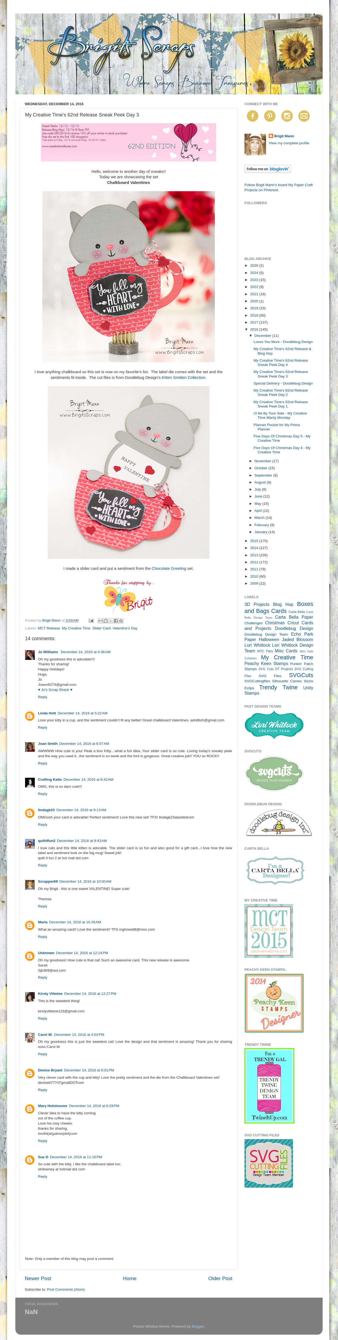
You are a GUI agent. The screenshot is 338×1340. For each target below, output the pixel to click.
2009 (254, 583)
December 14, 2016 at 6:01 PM (89, 1070)
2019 (254, 308)
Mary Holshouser (53, 1106)
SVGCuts (301, 675)
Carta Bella (296, 612)
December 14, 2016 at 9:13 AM (81, 810)
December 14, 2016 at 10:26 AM (75, 922)
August (260, 482)
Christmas (275, 622)
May (258, 504)
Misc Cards (286, 650)
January (261, 532)
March (259, 518)
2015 (254, 541)
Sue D (43, 1157)
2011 (254, 569)
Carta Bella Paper (294, 617)
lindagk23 (46, 810)
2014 (254, 548)
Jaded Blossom (297, 639)
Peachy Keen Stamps (266, 663)
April (258, 511)
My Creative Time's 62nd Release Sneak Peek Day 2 (281, 392)
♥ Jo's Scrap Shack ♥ (55, 690)
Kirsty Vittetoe (50, 994)
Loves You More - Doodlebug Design (283, 342)
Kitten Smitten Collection (183, 377)
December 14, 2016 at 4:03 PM (79, 1035)
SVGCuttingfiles (257, 681)
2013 (254, 555)
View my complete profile (289, 143)
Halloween (269, 639)
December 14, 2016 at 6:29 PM (94, 1106)
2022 (254, 287)
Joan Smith (48, 744)
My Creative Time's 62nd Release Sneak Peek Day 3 (281, 374)
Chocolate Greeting (169, 568)
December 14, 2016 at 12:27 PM (90, 994)
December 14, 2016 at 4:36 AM (86, 652)
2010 (254, 576)
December (263, 336)
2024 (254, 273)
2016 (254, 329)
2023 (254, 280)
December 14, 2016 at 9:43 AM (82, 841)
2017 (254, 322)
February (262, 525)
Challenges (253, 623)
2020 (254, 301)
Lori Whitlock (257, 645)
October (261, 468)
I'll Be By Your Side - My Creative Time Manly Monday (280, 415)
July (258, 489)
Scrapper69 (48, 881)
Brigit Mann (284, 136)
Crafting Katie (50, 779)
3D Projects (257, 604)
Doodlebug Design (294, 628)
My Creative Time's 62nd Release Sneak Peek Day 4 (281, 362)
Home (129, 1278)
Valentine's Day (125, 628)
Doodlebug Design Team (266, 634)
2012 (254, 562)
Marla (42, 922)
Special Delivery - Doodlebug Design (283, 383)
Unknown (46, 953)
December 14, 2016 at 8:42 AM (88, 779)
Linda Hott (47, 713)
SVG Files (270, 676)
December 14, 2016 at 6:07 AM (84, 744)
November (263, 461)
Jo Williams (48, 652)
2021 (254, 294)
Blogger (198, 1326)
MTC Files (265, 651)
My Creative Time (76, 628)
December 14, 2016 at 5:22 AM (83, 713)
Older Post (220, 1278)
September (263, 475)
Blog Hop (283, 604)
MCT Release (49, 628)
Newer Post (38, 1278)
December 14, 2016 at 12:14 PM (82, 953)
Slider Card (101, 628)
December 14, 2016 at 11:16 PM (76, 1157)
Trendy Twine (278, 687)
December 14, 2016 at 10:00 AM (86, 881)
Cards (279, 611)
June (258, 496)
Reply (42, 697)
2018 (254, 315)
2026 (254, 265)
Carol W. (45, 1035)
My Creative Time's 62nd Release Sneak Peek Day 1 (281, 404)
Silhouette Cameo (287, 681)
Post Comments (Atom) (66, 1289)
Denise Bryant (50, 1070)
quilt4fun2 (47, 841)
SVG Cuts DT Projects (275, 669)
